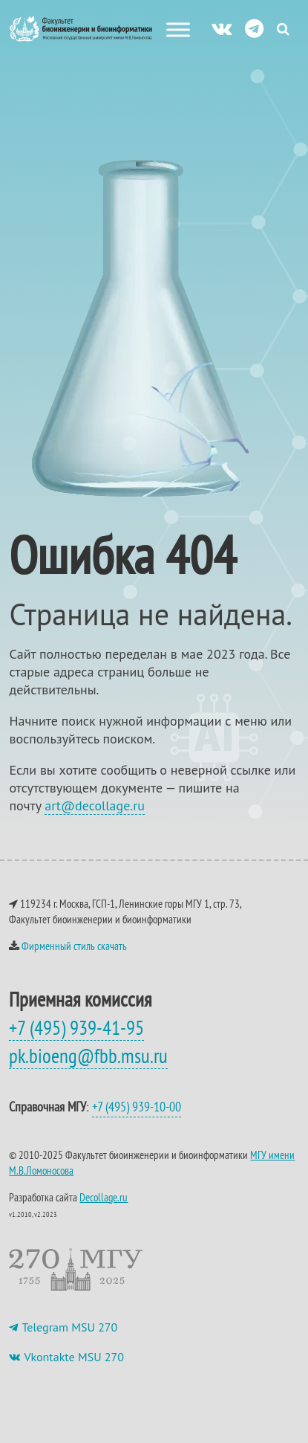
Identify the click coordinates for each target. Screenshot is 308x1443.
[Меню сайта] (178, 29)
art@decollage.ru (95, 805)
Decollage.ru (103, 1197)
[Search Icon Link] (283, 28)
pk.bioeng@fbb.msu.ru (88, 1055)
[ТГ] (254, 27)
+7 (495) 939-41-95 (76, 1027)
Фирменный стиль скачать (74, 946)
